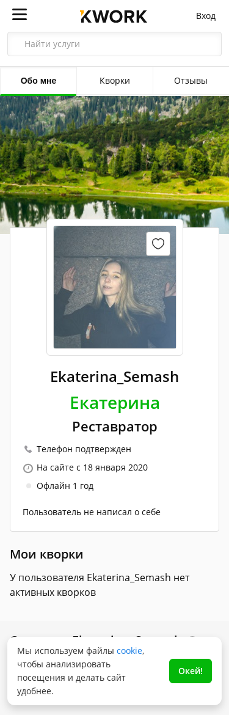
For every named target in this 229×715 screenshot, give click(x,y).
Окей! (190, 670)
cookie (129, 650)
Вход (206, 15)
